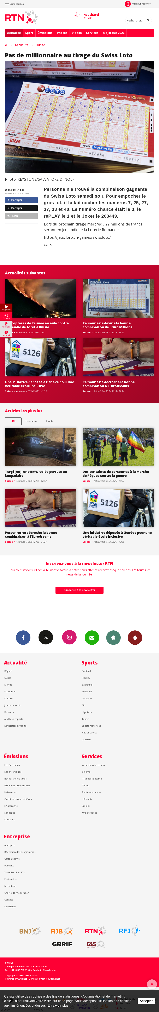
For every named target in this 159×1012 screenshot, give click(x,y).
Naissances (10, 792)
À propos (9, 845)
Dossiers (9, 712)
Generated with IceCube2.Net (44, 979)
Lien (12, 215)
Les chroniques (12, 771)
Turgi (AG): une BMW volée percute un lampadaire (36, 473)
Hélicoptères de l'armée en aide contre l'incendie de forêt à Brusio (37, 325)
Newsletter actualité (15, 725)
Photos (62, 33)
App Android (135, 637)
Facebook (23, 637)
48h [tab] (13, 421)
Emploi (86, 805)
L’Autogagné (11, 805)
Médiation (10, 886)
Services (92, 33)
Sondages (9, 812)
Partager (14, 200)
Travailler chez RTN (14, 872)
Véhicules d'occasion (93, 765)
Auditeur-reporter (138, 4)
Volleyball (87, 691)
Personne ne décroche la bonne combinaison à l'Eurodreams (109, 384)
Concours (9, 819)
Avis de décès (89, 812)
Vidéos (77, 33)
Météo (85, 785)
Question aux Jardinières (18, 799)
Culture (8, 698)
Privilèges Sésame (92, 778)
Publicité (9, 865)
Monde (8, 684)
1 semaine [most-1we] (31, 421)
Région (8, 671)
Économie (10, 691)
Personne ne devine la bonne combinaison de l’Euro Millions (107, 325)
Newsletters (92, 637)
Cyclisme (87, 698)
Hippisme (87, 712)
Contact (8, 899)
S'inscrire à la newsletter (79, 590)
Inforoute (87, 799)
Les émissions (12, 765)
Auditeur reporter (14, 719)
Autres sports (89, 732)
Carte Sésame (12, 858)
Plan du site (49, 970)
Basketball (87, 684)
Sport (29, 33)
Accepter (146, 1001)
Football (86, 671)
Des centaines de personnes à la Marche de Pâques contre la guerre (116, 473)
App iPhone (113, 637)
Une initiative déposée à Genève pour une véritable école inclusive (39, 384)
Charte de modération (16, 892)
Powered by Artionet (16, 979)
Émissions (45, 33)
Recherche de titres (15, 778)
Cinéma (86, 771)
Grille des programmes (17, 785)
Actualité (14, 33)
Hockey (86, 677)
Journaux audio (12, 705)
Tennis (85, 719)
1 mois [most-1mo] (49, 421)
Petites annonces (91, 792)
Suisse (40, 45)
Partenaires (10, 879)
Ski (83, 705)
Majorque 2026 (113, 33)
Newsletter (10, 906)
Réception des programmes (19, 852)
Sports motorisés (91, 725)
